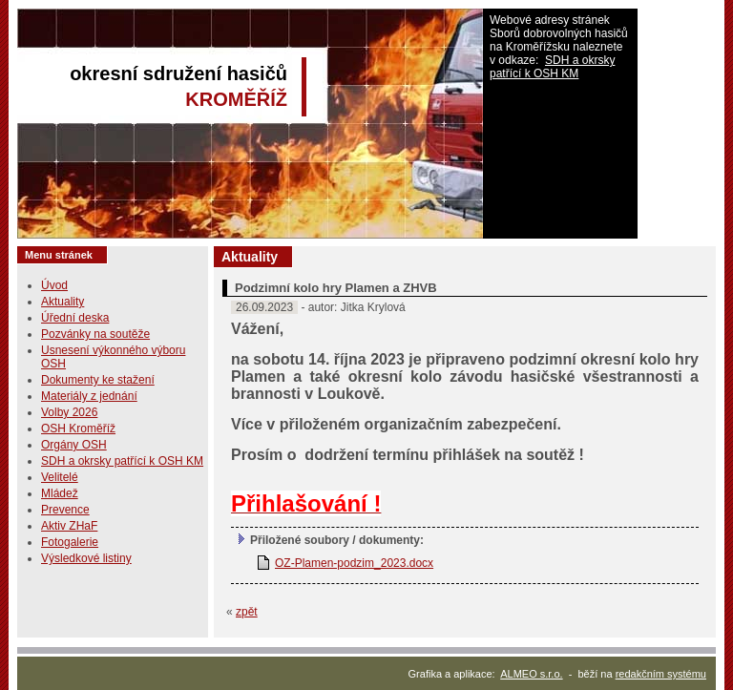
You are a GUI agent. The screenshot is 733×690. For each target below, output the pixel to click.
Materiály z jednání (89, 396)
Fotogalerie (69, 542)
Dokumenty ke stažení (98, 380)
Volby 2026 (69, 412)
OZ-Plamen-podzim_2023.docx (354, 563)
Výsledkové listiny (86, 558)
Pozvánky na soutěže (95, 334)
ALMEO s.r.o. (531, 674)
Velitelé (59, 477)
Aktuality (62, 301)
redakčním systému (661, 674)
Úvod (54, 285)
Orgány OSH (74, 444)
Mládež (59, 493)
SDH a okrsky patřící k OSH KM (552, 66)
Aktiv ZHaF (69, 526)
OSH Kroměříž (78, 428)
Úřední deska (75, 317)
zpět (247, 611)
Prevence (65, 509)
